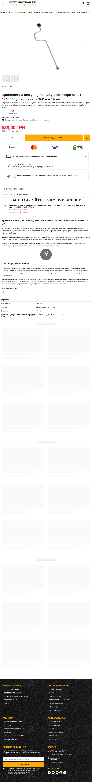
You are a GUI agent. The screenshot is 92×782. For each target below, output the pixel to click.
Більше (63, 315)
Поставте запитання (16, 194)
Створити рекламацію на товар (16, 696)
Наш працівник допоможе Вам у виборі (47, 176)
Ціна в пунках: (18, 165)
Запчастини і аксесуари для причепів (40, 12)
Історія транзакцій (56, 703)
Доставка (7, 725)
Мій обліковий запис (58, 685)
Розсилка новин (55, 710)
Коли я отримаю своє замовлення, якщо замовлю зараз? (35, 157)
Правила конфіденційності (14, 736)
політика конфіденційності (16, 773)
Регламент (8, 732)
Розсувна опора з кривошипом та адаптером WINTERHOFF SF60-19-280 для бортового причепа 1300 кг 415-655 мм (47, 206)
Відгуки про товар (14, 189)
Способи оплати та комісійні (15, 729)
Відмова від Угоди (11, 739)
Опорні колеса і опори (62, 12)
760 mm (13, 87)
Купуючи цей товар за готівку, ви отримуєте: (29, 167)
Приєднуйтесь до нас (14, 747)
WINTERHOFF (15, 117)
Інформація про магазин (13, 722)
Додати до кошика (54, 137)
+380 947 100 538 (57, 751)
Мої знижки (53, 707)
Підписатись (23, 764)
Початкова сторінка (19, 12)
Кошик (51, 693)
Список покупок (55, 696)
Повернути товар (10, 700)
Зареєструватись (55, 689)
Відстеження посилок (12, 693)
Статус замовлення (11, 689)
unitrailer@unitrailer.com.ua (61, 755)
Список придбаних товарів (59, 700)
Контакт (7, 703)
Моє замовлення (12, 685)
